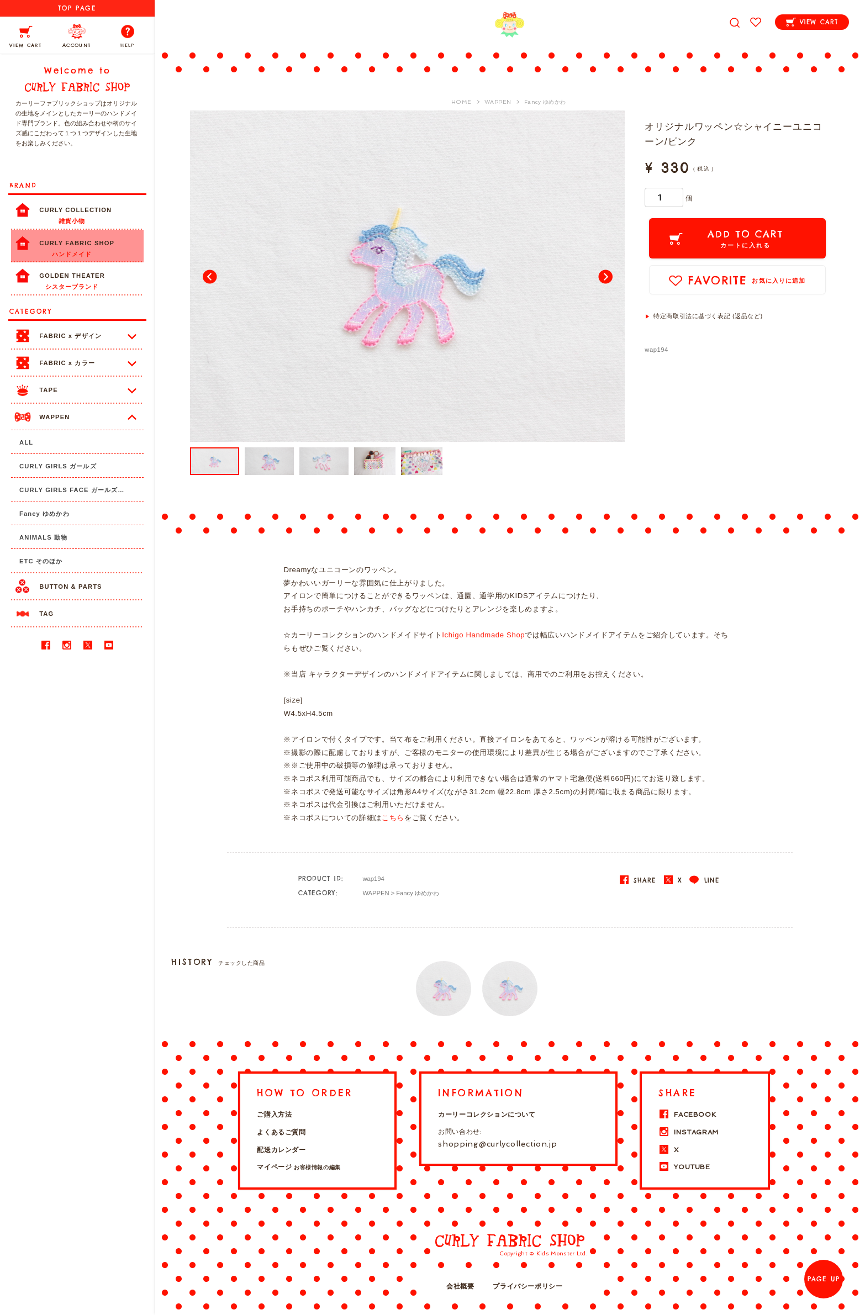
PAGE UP (824, 1279)
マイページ (298, 1167)
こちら (393, 818)
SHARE (638, 880)
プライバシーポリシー (527, 1286)
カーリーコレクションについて (486, 1114)
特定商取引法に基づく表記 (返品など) (708, 316)
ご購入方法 (274, 1114)
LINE (704, 880)
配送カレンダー (281, 1150)
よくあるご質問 (281, 1132)
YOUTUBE (684, 1167)
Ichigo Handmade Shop (483, 635)
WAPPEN (375, 893)
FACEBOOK (687, 1114)
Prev (210, 276)
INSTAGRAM (688, 1132)
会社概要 (460, 1286)
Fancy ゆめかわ (417, 893)
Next (605, 276)
